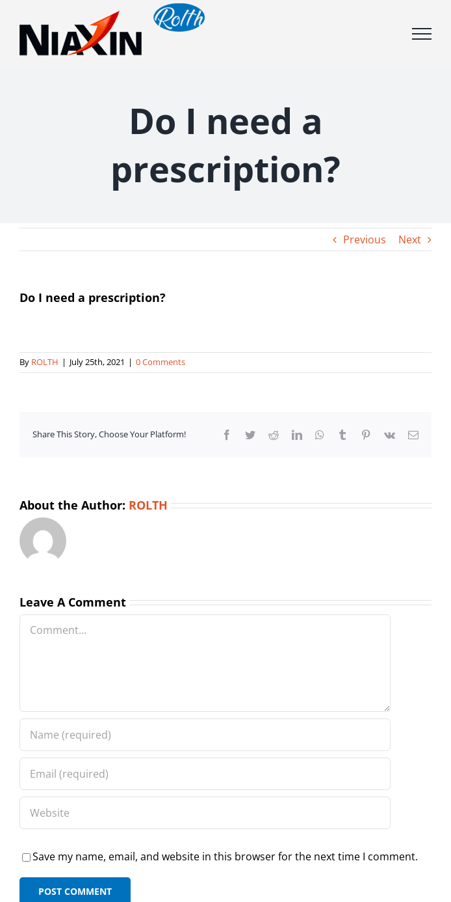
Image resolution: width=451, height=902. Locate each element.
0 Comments (160, 362)
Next (409, 239)
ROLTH (44, 362)
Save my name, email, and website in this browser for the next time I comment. (225, 856)
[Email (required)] (205, 774)
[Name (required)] (205, 734)
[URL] (205, 813)
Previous (364, 239)
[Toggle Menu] (422, 34)
